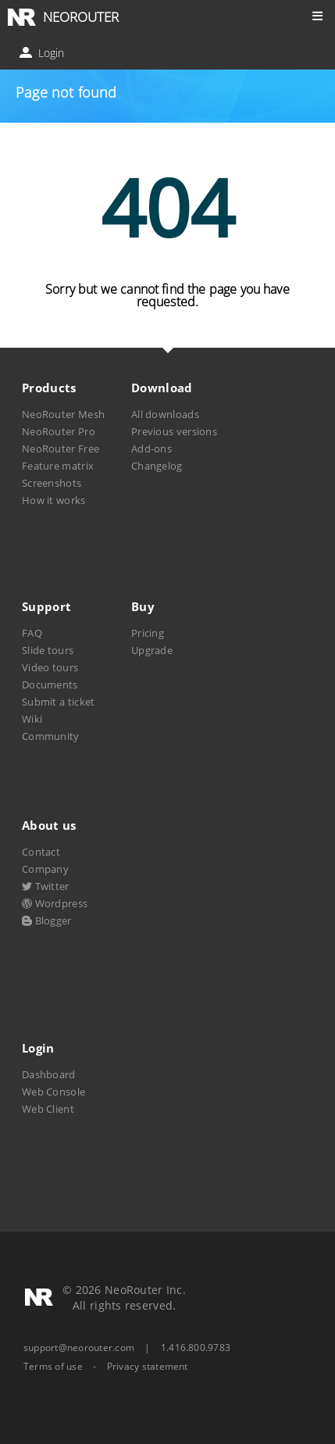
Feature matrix (58, 466)
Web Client (48, 1109)
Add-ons (151, 448)
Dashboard (49, 1074)
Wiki (32, 719)
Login (43, 52)
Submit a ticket (58, 702)
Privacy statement (147, 1366)
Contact (41, 852)
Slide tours (47, 650)
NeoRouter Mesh (63, 414)
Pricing (147, 633)
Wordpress (54, 903)
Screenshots (51, 483)
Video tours (50, 667)
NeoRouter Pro (58, 431)
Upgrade (152, 650)
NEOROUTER (81, 17)
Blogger (47, 920)
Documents (50, 684)
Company (45, 869)
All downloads (165, 414)
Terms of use (53, 1366)
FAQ (32, 633)
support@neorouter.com (78, 1347)
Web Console (53, 1092)
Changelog (157, 466)
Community (51, 736)
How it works (54, 500)
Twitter (45, 886)
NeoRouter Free (60, 448)
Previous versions (174, 431)
